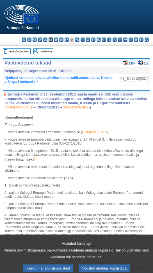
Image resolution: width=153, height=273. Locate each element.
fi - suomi (141, 39)
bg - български (24, 39)
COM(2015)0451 (19, 107)
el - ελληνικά (56, 39)
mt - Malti (104, 39)
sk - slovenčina (131, 39)
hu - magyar (99, 39)
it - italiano (83, 39)
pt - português (120, 39)
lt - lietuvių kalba (93, 39)
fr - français (67, 39)
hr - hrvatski (77, 39)
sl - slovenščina (136, 39)
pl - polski (115, 39)
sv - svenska (147, 39)
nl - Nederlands (109, 39)
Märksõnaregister (19, 51)
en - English (61, 39)
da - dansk (40, 39)
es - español (29, 39)
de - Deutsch (45, 39)
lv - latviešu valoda (88, 39)
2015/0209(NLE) (76, 107)
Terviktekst (45, 51)
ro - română (125, 39)
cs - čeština (35, 39)
